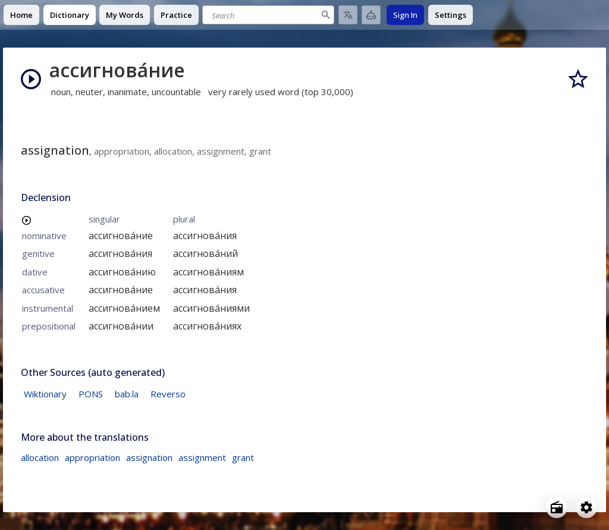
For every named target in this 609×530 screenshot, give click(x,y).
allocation (40, 457)
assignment (202, 457)
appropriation (92, 457)
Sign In (405, 15)
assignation (149, 457)
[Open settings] (586, 507)
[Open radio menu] (556, 507)
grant (243, 457)
